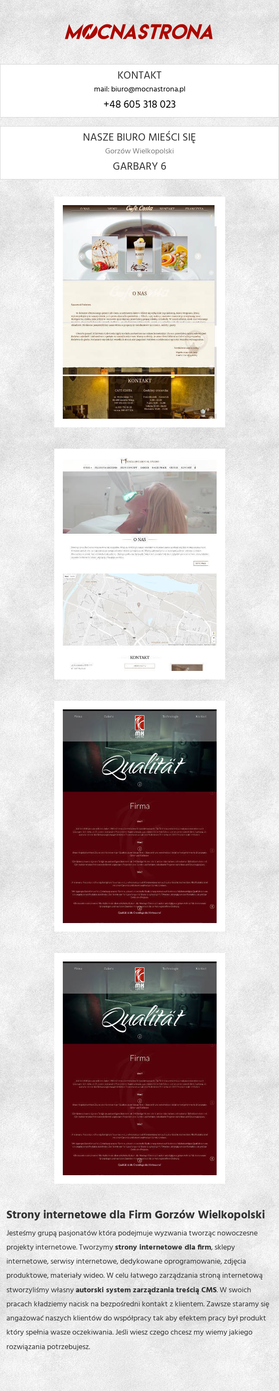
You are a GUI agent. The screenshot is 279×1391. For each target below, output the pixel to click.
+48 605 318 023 (139, 105)
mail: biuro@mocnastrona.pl (139, 89)
